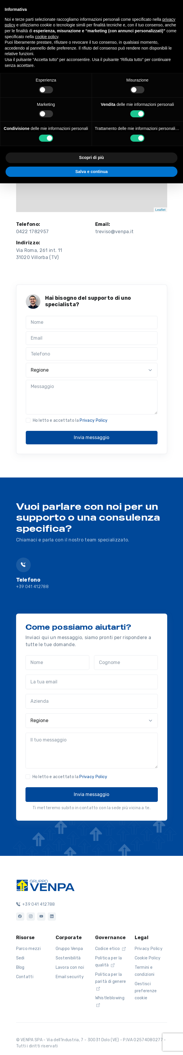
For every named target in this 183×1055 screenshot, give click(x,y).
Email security (70, 976)
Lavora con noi (70, 967)
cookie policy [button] (46, 36)
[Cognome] (126, 662)
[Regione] (92, 370)
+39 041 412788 (32, 586)
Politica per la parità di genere (110, 981)
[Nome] (92, 322)
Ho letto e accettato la (70, 420)
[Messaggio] (92, 397)
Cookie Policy (148, 958)
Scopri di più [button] (91, 157)
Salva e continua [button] (91, 171)
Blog (20, 967)
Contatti (25, 976)
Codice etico (110, 948)
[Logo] (45, 884)
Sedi (20, 958)
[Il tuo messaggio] (91, 750)
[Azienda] (91, 701)
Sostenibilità (68, 958)
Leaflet (160, 209)
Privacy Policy (93, 420)
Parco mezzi (28, 948)
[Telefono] (92, 354)
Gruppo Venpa (69, 948)
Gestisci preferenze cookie (146, 990)
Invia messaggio (91, 437)
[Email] (92, 338)
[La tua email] (91, 682)
